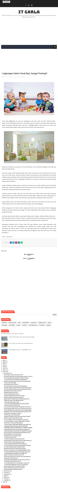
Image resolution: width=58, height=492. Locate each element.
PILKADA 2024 (42, 322)
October (6, 472)
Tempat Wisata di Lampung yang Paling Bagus (15, 386)
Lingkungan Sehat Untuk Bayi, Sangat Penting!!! (15, 426)
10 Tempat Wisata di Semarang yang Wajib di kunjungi (17, 445)
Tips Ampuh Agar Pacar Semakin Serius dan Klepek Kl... (17, 456)
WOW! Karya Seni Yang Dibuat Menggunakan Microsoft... (18, 411)
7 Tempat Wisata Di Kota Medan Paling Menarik (15, 379)
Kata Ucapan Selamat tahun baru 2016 (13, 374)
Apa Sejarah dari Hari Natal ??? (11, 384)
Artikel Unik (12, 322)
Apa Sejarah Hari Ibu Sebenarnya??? (13, 390)
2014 (4, 482)
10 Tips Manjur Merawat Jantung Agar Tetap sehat (16, 463)
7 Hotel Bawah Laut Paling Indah (12, 415)
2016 (4, 370)
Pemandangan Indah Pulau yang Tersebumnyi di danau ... (18, 408)
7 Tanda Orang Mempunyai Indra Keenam (14, 439)
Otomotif (33, 322)
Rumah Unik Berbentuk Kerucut (11, 394)
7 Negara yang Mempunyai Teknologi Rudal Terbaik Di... (17, 416)
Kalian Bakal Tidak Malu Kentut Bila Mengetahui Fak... (17, 399)
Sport (18, 325)
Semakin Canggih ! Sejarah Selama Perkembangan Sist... (18, 387)
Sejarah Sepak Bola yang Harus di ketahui (14, 467)
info (19, 322)
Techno (24, 325)
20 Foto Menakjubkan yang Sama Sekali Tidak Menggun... (18, 410)
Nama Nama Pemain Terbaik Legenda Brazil (15, 448)
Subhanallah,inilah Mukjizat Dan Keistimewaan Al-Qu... (17, 459)
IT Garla (29, 12)
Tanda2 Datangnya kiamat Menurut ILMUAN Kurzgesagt (18, 431)
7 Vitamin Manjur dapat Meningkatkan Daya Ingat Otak (17, 424)
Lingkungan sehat (33, 125)
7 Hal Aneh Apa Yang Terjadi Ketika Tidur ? (14, 442)
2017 (4, 368)
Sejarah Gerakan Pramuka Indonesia (13, 469)
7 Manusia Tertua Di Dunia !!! (11, 458)
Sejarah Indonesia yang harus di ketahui (12, 333)
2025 (4, 360)
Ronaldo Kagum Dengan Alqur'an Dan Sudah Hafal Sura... (18, 440)
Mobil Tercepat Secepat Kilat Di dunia (13, 418)
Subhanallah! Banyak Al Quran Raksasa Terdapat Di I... (17, 429)
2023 (4, 363)
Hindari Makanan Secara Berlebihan (13, 434)
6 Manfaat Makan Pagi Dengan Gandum (14, 397)
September (7, 474)
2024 (4, 362)
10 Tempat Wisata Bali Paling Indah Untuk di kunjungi (17, 451)
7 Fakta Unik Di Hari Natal (10, 382)
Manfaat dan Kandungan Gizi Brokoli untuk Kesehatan (17, 381)
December (7, 373)
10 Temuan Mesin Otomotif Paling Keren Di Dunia (16, 419)
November (7, 471)
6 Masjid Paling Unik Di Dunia (11, 392)
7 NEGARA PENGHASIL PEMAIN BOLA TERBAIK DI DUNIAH (18, 427)
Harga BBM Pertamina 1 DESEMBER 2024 (20, 349)
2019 (4, 365)
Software (12, 325)
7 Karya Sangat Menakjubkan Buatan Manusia (15, 443)
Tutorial (42, 325)
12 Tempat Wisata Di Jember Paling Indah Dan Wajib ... (17, 421)
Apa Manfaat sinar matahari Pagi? (12, 435)
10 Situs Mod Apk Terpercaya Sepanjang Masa (22, 337)
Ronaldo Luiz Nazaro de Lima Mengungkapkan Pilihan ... (17, 450)
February (6, 479)
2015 (4, 371)
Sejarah (4, 325)
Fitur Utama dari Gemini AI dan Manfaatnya (21, 343)
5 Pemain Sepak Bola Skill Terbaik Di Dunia (14, 447)
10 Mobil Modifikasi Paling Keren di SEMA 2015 (15, 453)
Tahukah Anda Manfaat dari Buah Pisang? (14, 395)
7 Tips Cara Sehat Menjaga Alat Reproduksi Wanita (16, 403)
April (5, 475)
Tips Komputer (33, 325)
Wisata (48, 325)
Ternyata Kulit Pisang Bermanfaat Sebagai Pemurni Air (17, 389)
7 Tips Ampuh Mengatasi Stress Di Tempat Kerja (16, 464)
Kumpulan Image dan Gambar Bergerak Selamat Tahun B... (18, 376)
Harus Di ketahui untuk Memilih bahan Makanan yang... (17, 432)
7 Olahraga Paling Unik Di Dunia (11, 402)
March (6, 477)
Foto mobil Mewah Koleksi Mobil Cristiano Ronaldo (16, 378)
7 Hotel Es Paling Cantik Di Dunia (12, 405)
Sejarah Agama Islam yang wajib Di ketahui (14, 466)
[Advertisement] (29, 31)
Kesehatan (22, 76)
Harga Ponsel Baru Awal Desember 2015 (14, 455)
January (6, 480)
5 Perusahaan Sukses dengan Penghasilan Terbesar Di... (18, 406)
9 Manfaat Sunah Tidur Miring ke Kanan (13, 400)
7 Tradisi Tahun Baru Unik (10, 437)
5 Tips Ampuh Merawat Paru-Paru (12, 461)
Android (4, 322)
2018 (4, 366)
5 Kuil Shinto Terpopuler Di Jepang (12, 413)
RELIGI (49, 322)
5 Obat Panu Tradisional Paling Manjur (13, 422)
